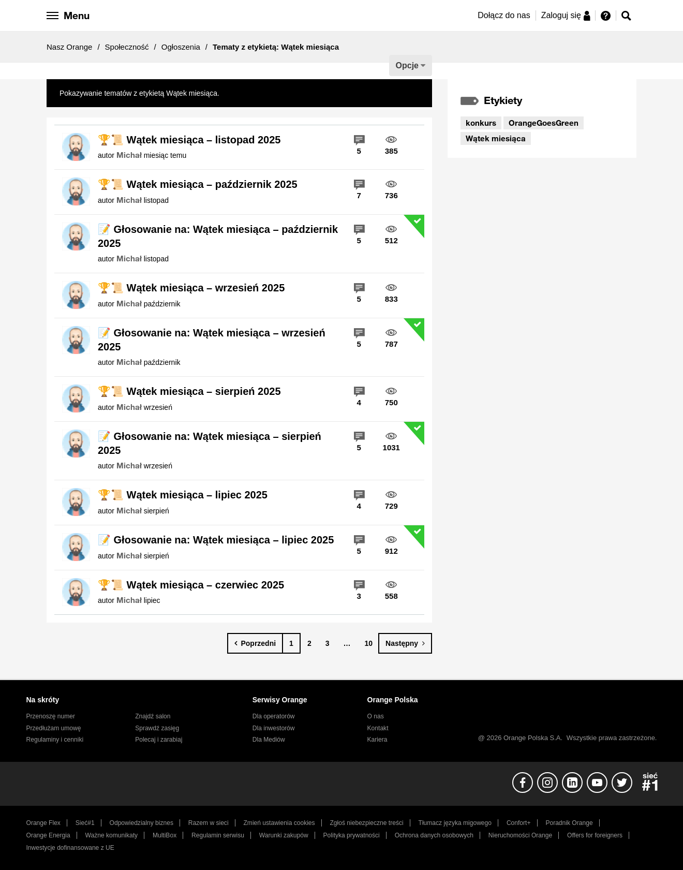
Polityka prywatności (351, 835)
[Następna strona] (405, 643)
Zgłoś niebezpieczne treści (367, 823)
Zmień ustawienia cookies (279, 823)
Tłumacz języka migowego (455, 823)
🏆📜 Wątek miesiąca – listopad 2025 (189, 139)
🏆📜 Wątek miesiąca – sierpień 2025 (189, 391)
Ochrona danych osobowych (434, 835)
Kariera (377, 739)
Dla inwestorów (274, 728)
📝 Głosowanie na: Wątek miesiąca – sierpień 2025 (209, 443)
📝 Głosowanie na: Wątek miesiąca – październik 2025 (218, 236)
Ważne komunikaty (111, 835)
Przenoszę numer (51, 716)
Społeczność (127, 46)
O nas (375, 716)
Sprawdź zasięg (157, 728)
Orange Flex (43, 823)
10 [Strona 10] (369, 643)
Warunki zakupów (283, 835)
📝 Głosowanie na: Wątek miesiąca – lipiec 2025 (216, 539)
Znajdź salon (152, 716)
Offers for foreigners (594, 835)
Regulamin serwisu (217, 835)
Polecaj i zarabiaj (158, 739)
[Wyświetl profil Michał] (129, 155)
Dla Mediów (269, 739)
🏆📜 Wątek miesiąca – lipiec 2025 (183, 494)
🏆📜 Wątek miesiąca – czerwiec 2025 (191, 585)
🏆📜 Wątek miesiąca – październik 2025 (198, 184)
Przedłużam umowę (53, 728)
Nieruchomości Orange (520, 835)
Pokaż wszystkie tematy (260, 93)
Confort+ (519, 823)
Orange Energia (48, 835)
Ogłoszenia (180, 46)
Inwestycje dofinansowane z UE (70, 847)
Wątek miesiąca (496, 138)
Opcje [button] (407, 65)
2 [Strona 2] (309, 643)
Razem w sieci (208, 823)
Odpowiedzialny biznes (141, 823)
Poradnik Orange (568, 823)
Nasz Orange (69, 46)
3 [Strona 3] (327, 643)
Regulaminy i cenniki (55, 739)
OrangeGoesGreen (543, 122)
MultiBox (164, 835)
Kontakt (378, 728)
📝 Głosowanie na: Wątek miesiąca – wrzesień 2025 (211, 339)
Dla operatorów (274, 716)
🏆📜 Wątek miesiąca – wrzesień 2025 (191, 287)
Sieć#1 (85, 823)
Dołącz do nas (504, 15)
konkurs (481, 122)
